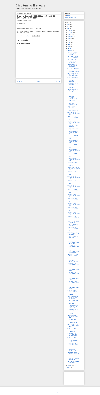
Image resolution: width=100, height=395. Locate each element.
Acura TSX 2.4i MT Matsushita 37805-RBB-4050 (74, 177)
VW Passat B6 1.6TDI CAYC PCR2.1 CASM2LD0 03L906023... (73, 311)
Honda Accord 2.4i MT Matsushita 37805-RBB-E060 (74, 132)
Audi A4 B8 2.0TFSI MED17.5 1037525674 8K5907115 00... (73, 233)
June (69, 42)
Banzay (68, 15)
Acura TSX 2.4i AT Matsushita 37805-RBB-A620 (74, 118)
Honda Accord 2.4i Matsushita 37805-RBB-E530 (74, 229)
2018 (68, 367)
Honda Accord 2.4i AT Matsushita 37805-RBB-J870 (74, 146)
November (70, 32)
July (69, 40)
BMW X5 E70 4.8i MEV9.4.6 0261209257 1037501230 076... (73, 218)
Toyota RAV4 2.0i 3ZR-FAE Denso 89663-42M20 (73, 256)
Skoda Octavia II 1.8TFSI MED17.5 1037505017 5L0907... (73, 278)
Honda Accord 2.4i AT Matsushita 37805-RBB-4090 (74, 213)
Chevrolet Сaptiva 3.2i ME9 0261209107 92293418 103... (73, 306)
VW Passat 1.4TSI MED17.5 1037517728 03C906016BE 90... (73, 242)
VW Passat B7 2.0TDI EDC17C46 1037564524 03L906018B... (73, 79)
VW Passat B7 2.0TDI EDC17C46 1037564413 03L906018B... (73, 85)
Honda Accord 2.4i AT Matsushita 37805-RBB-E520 (74, 155)
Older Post (57, 81)
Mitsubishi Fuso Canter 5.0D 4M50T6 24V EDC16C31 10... (73, 65)
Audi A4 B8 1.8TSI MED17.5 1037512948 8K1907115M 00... (73, 274)
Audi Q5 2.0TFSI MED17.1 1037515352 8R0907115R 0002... (73, 251)
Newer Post (20, 81)
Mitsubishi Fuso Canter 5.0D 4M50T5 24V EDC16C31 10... (73, 297)
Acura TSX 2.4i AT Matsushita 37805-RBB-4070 (74, 182)
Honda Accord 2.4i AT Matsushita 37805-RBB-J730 (74, 150)
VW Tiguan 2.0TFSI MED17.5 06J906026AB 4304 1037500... (74, 330)
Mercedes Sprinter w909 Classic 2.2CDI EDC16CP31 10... (73, 349)
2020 (68, 26)
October (70, 34)
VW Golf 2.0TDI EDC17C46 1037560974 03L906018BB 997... (73, 102)
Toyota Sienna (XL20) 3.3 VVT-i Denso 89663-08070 (73, 316)
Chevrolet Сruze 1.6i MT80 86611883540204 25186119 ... (74, 164)
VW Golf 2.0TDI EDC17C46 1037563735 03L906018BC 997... (73, 96)
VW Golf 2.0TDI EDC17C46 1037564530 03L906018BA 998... (73, 108)
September (70, 36)
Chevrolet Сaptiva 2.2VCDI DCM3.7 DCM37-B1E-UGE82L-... (72, 292)
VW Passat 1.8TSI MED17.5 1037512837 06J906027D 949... (73, 265)
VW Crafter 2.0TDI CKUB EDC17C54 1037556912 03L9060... (74, 70)
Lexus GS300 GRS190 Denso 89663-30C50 (73, 57)
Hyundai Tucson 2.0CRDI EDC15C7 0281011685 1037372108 (73, 302)
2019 (68, 28)
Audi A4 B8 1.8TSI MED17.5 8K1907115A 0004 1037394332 (73, 334)
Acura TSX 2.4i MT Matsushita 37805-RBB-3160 (74, 113)
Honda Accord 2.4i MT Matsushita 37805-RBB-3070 (74, 141)
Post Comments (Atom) (41, 85)
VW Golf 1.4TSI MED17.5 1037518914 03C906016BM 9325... (73, 238)
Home (38, 81)
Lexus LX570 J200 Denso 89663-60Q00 (73, 222)
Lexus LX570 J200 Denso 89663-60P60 (73, 362)
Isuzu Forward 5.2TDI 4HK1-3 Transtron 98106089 (72, 53)
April (69, 46)
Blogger (57, 392)
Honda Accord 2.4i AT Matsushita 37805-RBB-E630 (74, 204)
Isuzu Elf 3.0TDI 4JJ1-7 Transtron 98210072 (73, 225)
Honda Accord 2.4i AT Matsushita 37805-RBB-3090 (74, 159)
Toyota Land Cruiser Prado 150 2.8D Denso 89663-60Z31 (73, 358)
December (70, 30)
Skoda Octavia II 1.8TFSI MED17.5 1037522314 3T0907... (73, 325)
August (69, 38)
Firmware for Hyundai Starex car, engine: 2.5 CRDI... (73, 354)
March (69, 48)
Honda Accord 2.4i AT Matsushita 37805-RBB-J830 (74, 191)
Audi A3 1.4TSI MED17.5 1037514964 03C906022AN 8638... (73, 260)
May (69, 44)
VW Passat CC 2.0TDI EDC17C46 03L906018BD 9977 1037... (73, 127)
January (70, 365)
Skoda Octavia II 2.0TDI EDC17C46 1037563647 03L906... (73, 74)
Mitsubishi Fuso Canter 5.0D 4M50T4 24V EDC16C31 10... (73, 61)
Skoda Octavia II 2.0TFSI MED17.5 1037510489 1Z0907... (73, 269)
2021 (68, 24)
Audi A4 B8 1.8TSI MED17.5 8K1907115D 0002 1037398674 (73, 321)
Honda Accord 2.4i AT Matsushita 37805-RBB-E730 (74, 200)
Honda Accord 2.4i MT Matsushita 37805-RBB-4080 (74, 137)
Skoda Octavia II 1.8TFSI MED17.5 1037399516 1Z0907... (73, 287)
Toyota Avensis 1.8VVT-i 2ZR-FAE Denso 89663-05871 (74, 168)
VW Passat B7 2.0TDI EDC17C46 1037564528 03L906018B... (73, 91)
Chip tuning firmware (30, 5)
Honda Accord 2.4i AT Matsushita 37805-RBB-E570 (74, 209)
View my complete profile (70, 17)
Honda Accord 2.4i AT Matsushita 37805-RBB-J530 (74, 195)
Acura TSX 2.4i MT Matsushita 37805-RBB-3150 (74, 173)
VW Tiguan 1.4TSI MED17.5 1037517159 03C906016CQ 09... (73, 247)
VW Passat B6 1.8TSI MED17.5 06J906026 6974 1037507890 (73, 345)
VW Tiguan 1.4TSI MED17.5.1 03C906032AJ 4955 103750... (73, 339)
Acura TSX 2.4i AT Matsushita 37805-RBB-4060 (74, 186)
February (70, 50)
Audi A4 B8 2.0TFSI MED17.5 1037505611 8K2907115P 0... (73, 283)
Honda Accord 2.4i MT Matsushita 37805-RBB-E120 (74, 122)
